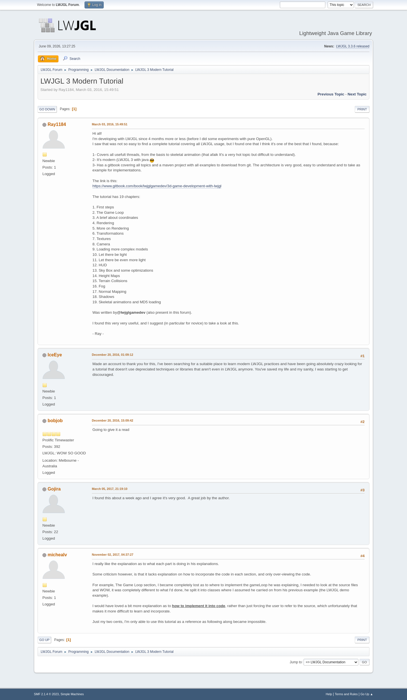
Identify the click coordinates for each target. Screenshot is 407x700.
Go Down (47, 109)
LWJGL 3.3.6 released (352, 46)
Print (362, 109)
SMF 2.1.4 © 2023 (46, 694)
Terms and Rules (346, 694)
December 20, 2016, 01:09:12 (112, 354)
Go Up (44, 640)
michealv (57, 554)
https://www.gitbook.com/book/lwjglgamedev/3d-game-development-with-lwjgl (156, 186)
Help (329, 694)
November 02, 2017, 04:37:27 (112, 554)
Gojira (53, 489)
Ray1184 (56, 124)
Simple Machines (72, 694)
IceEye (54, 354)
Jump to (296, 662)
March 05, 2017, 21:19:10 (109, 488)
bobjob (54, 420)
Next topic (357, 94)
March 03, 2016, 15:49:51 (109, 124)
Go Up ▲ (366, 694)
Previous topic (330, 94)
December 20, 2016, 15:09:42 (112, 420)
